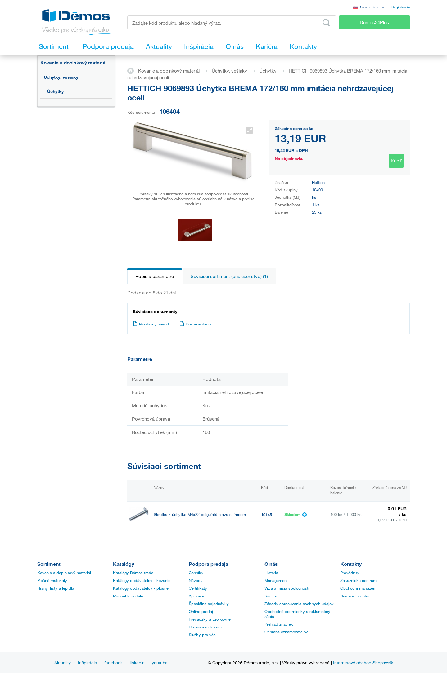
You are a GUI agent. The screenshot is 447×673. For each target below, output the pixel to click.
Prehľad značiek (278, 624)
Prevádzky (349, 572)
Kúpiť (396, 160)
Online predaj (201, 611)
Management (276, 580)
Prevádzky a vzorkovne (210, 619)
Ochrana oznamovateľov (286, 632)
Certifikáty (198, 588)
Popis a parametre (154, 276)
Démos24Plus (374, 22)
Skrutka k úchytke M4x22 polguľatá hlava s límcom (200, 514)
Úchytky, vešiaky (61, 77)
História (271, 572)
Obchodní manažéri (357, 588)
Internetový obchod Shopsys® (363, 662)
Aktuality (62, 662)
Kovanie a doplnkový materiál (73, 62)
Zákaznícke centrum (358, 580)
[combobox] (369, 6)
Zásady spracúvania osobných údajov (299, 603)
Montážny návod (151, 323)
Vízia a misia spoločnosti (286, 588)
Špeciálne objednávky (209, 603)
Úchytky (55, 91)
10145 (266, 514)
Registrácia (400, 6)
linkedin (137, 662)
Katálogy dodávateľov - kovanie (141, 580)
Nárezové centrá (354, 596)
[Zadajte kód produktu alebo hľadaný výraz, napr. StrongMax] (232, 22)
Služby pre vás (202, 634)
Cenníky (196, 572)
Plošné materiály (52, 580)
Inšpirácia (87, 662)
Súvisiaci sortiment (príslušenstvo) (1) (229, 276)
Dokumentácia (195, 323)
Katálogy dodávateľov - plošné (141, 588)
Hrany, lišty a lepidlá (55, 588)
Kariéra (270, 596)
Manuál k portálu (128, 596)
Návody (196, 580)
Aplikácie (197, 596)
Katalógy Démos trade (133, 572)
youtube (160, 662)
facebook (113, 662)
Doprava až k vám (205, 627)
